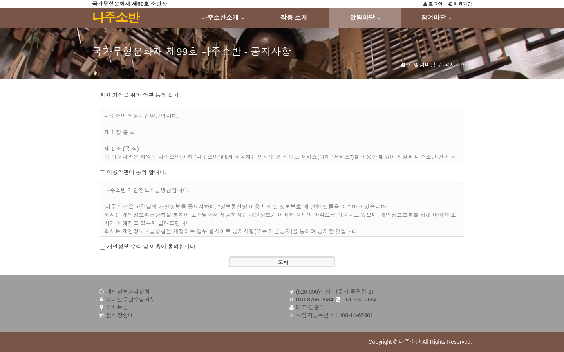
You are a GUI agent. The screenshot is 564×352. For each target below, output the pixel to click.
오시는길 (117, 307)
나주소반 (115, 18)
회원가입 (460, 4)
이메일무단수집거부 (130, 299)
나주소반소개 (222, 17)
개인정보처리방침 (128, 292)
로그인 (432, 4)
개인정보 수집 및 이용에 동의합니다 (151, 247)
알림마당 (365, 17)
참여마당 (436, 17)
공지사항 (455, 65)
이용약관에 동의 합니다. (136, 172)
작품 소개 (293, 17)
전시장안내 (120, 315)
